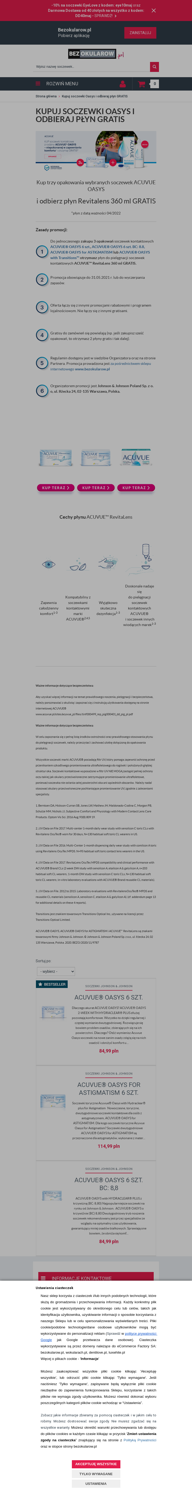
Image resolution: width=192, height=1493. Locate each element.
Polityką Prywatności (140, 1440)
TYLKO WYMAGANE (96, 1474)
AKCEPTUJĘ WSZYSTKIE (96, 1464)
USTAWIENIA (96, 1484)
